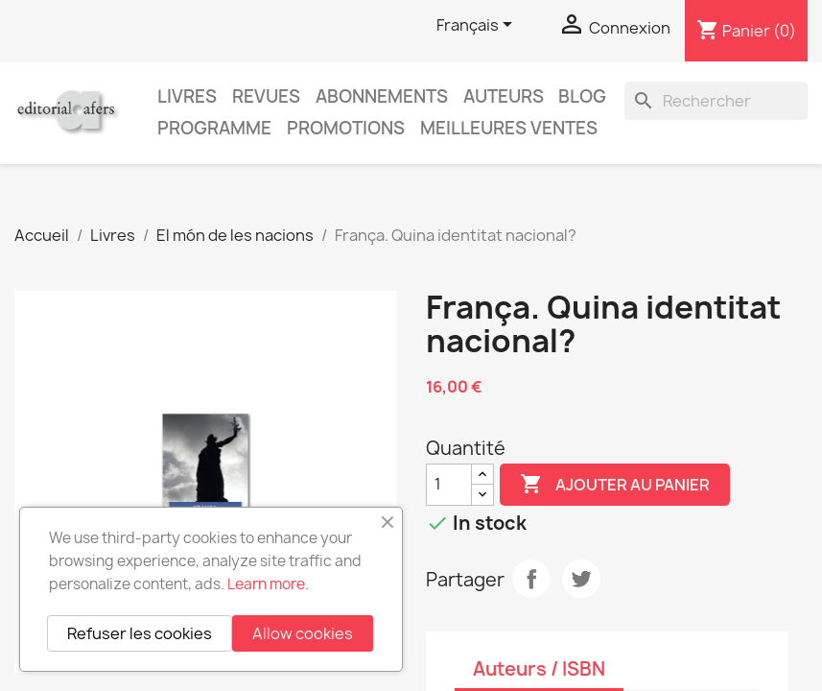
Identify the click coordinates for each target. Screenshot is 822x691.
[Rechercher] (716, 101)
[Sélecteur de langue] (477, 25)
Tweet (581, 579)
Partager (531, 579)
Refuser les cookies (139, 633)
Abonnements (382, 96)
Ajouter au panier (615, 484)
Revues (266, 96)
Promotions (346, 128)
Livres (187, 96)
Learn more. (268, 584)
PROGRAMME (214, 128)
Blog (582, 96)
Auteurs (503, 96)
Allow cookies (302, 633)
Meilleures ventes (509, 128)
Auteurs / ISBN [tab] (539, 668)
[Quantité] (449, 485)
